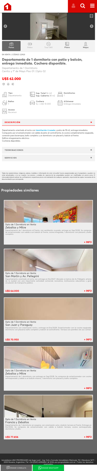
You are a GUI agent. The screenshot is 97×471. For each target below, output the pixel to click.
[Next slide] (91, 26)
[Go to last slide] (5, 26)
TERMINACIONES (14, 150)
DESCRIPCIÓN (12, 122)
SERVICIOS (11, 158)
